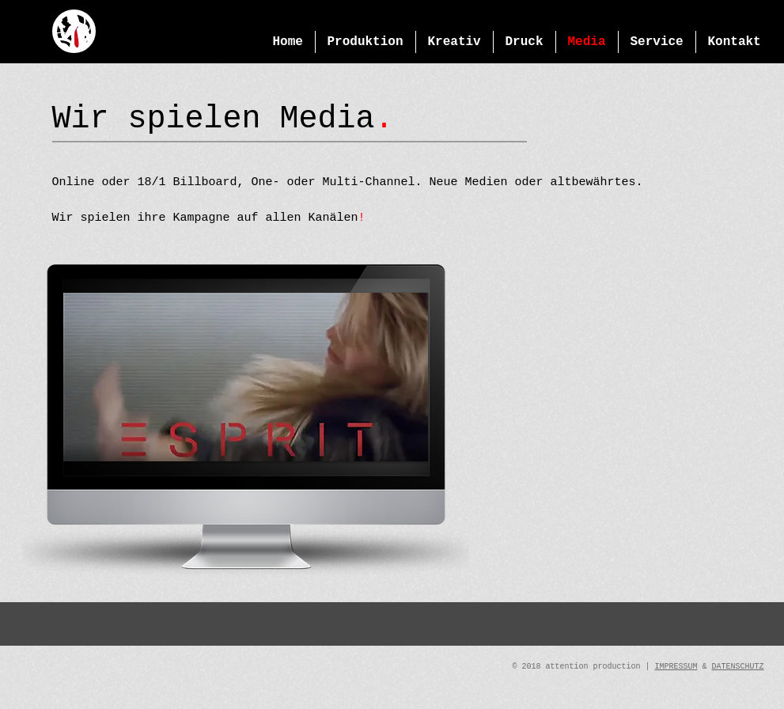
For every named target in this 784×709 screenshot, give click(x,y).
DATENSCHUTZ (737, 666)
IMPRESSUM (675, 666)
